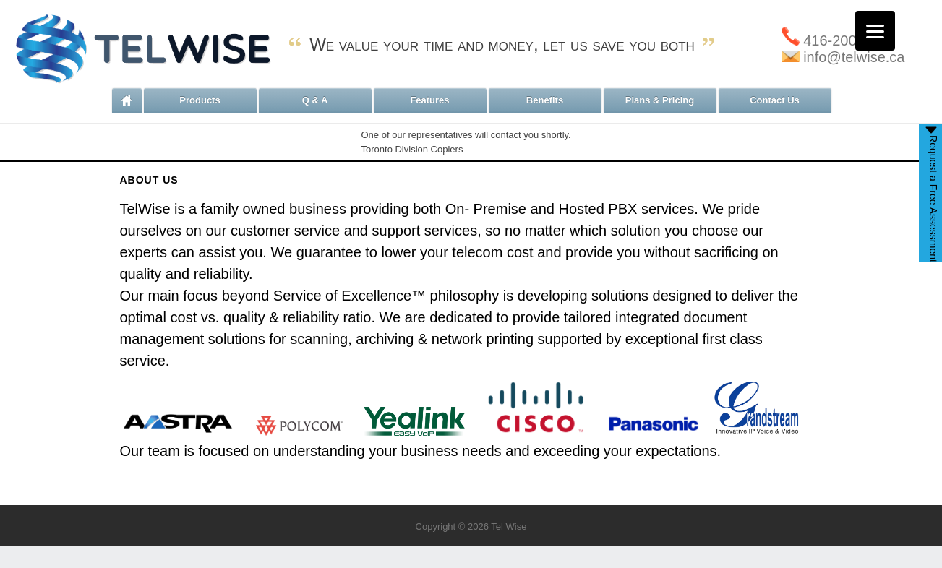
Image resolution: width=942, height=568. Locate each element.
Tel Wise (508, 526)
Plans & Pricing (659, 100)
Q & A (315, 100)
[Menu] (875, 31)
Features (429, 100)
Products (199, 100)
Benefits (544, 100)
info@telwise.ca (843, 57)
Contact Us (775, 100)
